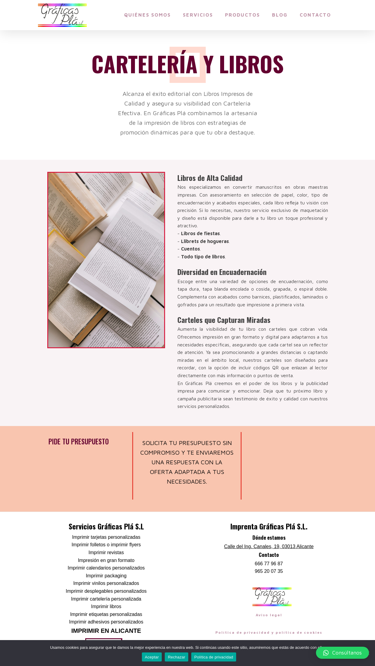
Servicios (198, 14)
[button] (342, 653)
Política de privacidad (213, 657)
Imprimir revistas (106, 552)
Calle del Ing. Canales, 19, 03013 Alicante (269, 546)
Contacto (315, 14)
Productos (242, 14)
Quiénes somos (147, 14)
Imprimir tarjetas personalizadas (106, 537)
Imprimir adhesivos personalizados (106, 621)
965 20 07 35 (269, 571)
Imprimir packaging (106, 575)
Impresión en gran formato (106, 560)
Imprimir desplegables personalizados (106, 591)
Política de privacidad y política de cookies (268, 632)
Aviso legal (269, 615)
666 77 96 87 (269, 563)
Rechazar (176, 657)
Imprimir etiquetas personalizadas (106, 614)
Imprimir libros (106, 606)
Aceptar (152, 657)
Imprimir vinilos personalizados (106, 583)
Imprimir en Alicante (106, 630)
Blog (280, 14)
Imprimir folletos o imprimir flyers (106, 544)
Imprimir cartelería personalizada (106, 598)
